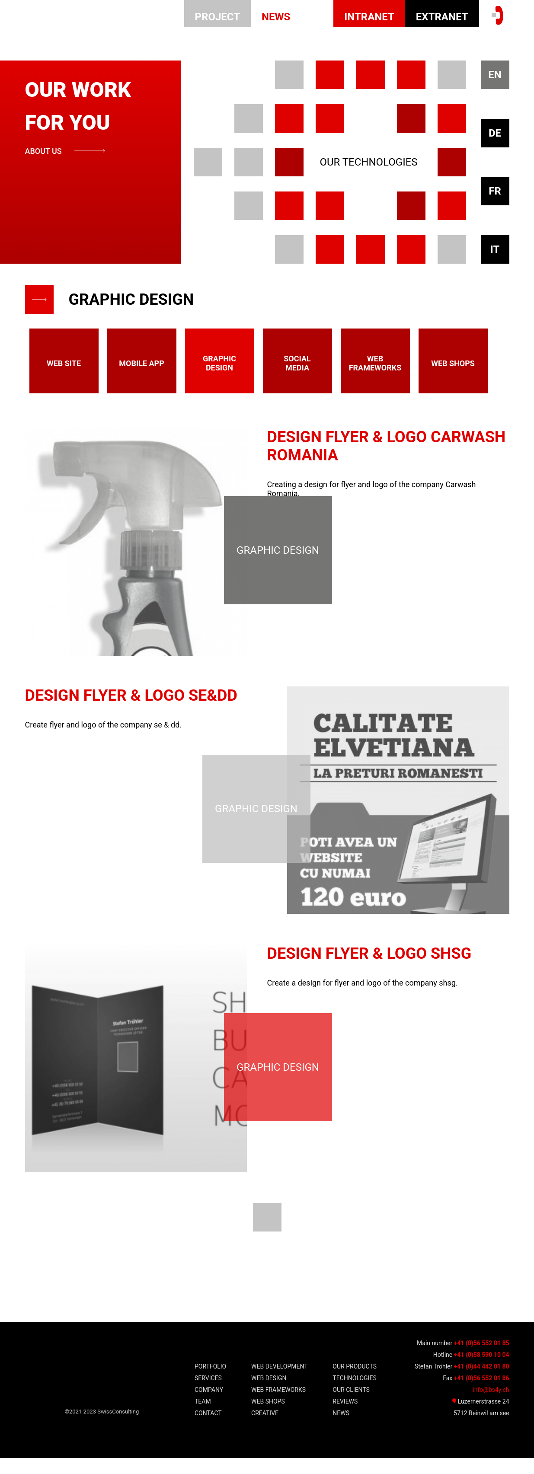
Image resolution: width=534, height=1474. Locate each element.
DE (495, 133)
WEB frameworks (278, 1406)
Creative (264, 1429)
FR (495, 191)
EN (494, 75)
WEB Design (268, 1394)
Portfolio (210, 1382)
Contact (208, 1429)
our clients (351, 1406)
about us (43, 151)
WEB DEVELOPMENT (279, 1382)
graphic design (219, 363)
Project (217, 17)
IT (495, 249)
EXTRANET (442, 17)
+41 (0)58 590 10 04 (481, 1370)
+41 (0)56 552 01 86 (481, 1394)
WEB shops (268, 1417)
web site (64, 363)
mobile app (141, 363)
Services (208, 1394)
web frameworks (375, 363)
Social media (297, 363)
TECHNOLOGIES (354, 1394)
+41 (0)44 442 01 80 (481, 1382)
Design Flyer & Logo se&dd (131, 701)
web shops (453, 363)
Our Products (355, 1382)
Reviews (345, 1417)
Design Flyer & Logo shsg (369, 964)
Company (209, 1406)
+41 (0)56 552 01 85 (481, 1359)
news (276, 17)
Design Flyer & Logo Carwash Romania (386, 446)
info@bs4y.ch (491, 1405)
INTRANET (369, 17)
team (203, 1417)
